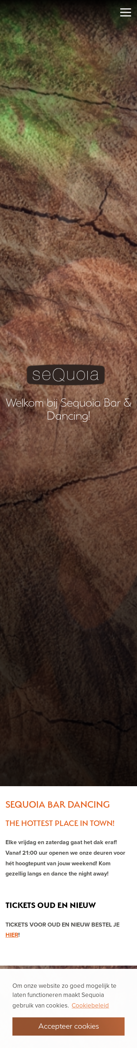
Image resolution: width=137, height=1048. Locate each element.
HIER (11, 935)
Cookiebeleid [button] (90, 1005)
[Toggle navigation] (126, 12)
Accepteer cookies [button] (68, 1025)
